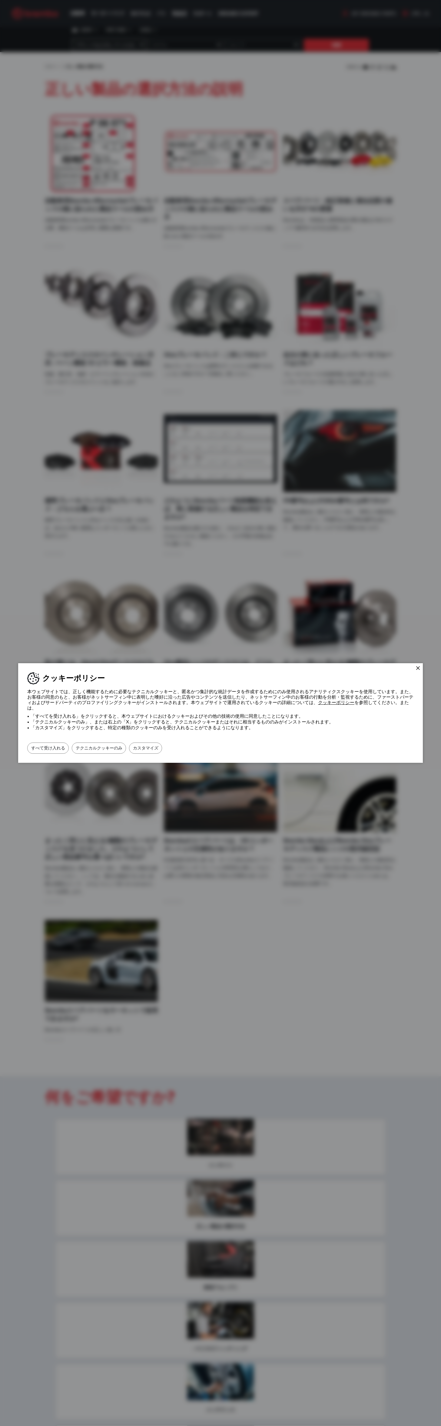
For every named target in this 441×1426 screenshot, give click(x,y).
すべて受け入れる (54, 748)
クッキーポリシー (336, 702)
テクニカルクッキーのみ (115, 748)
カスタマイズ (173, 748)
